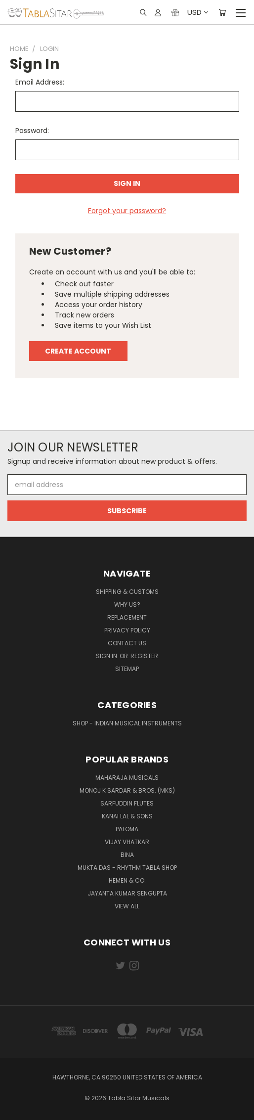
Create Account (78, 351)
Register (144, 656)
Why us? (127, 604)
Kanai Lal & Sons (127, 816)
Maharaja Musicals (127, 777)
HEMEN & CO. (127, 880)
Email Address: (39, 82)
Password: (32, 130)
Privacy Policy (127, 630)
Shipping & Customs (127, 591)
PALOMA (127, 829)
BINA (127, 855)
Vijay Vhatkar (127, 842)
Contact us (127, 643)
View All (127, 906)
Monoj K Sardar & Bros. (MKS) (127, 790)
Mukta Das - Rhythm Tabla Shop (127, 867)
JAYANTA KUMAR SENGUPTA (127, 893)
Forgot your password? (127, 211)
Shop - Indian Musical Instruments (127, 723)
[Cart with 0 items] (222, 12)
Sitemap (127, 669)
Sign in (107, 656)
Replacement (127, 617)
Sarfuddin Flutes (127, 803)
